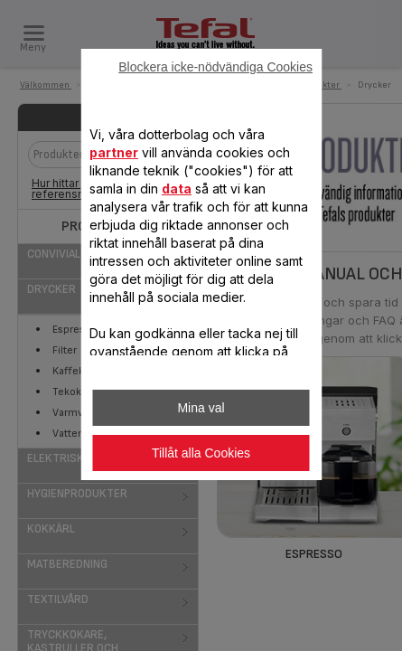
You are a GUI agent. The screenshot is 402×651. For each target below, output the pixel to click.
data (177, 188)
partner (113, 152)
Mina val (200, 408)
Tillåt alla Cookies (201, 453)
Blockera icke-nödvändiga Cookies (215, 67)
